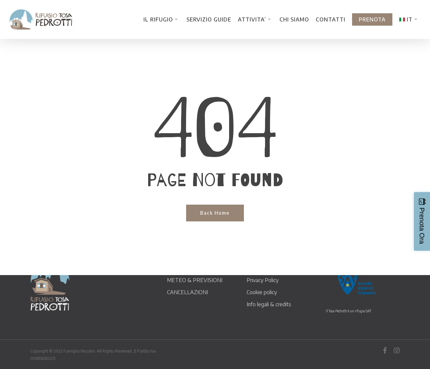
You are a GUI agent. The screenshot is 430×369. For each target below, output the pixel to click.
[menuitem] (409, 19)
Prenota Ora (422, 226)
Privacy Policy (262, 280)
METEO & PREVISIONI (194, 280)
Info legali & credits (269, 304)
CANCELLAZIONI (187, 292)
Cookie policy (262, 292)
